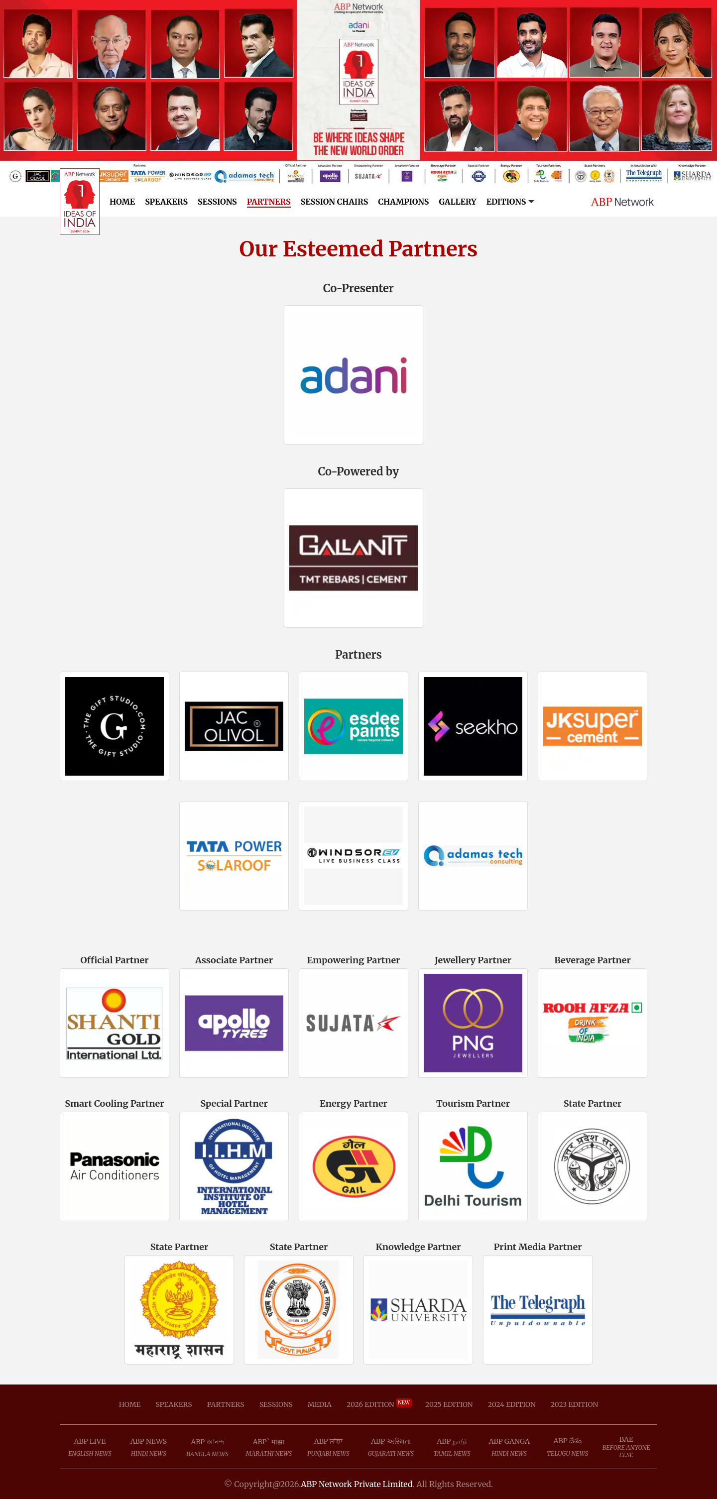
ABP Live (90, 1441)
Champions (403, 202)
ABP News (148, 1441)
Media (320, 1404)
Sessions (217, 202)
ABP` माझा (269, 1441)
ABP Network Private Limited (356, 1484)
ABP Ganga (509, 1441)
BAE (626, 1439)
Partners (269, 202)
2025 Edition (449, 1404)
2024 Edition (512, 1404)
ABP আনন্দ (207, 1441)
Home (122, 202)
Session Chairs (334, 202)
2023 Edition (574, 1404)
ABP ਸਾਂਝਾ (328, 1441)
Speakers (166, 202)
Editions (506, 202)
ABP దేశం (568, 1440)
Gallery (457, 202)
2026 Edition (378, 1404)
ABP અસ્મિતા (390, 1441)
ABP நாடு (452, 1441)
